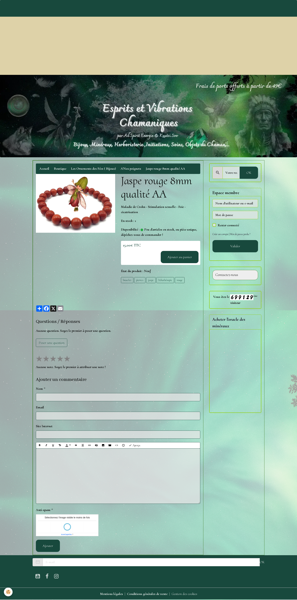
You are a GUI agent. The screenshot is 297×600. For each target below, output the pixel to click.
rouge (180, 280)
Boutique (60, 168)
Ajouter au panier (179, 257)
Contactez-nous (226, 275)
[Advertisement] (148, 46)
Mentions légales (111, 594)
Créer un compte (220, 234)
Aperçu (134, 445)
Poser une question (52, 343)
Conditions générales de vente (147, 594)
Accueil (44, 168)
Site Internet (44, 426)
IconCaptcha (66, 534)
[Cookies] (8, 592)
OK (248, 172)
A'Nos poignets (131, 168)
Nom (39, 388)
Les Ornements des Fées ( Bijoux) (93, 168)
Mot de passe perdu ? (240, 234)
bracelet (127, 280)
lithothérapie (165, 280)
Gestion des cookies (184, 594)
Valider (235, 246)
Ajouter (48, 546)
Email (40, 407)
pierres (139, 280)
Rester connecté (228, 225)
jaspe (151, 280)
